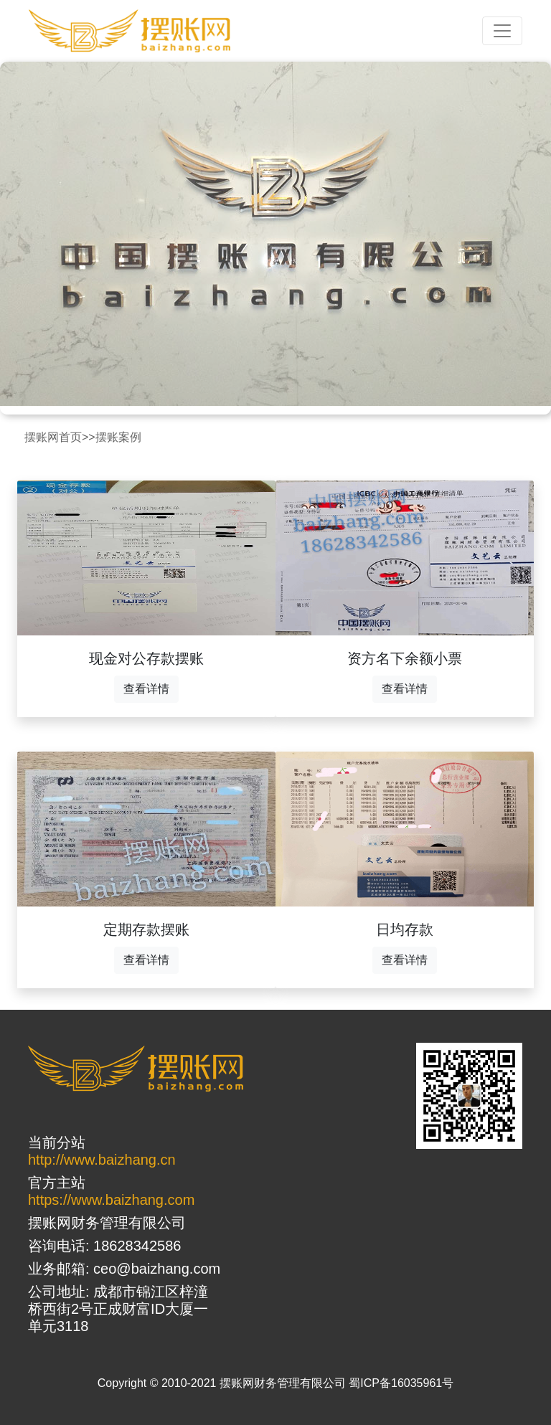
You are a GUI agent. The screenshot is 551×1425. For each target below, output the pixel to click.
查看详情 (146, 689)
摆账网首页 (53, 437)
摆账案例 (118, 437)
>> (88, 437)
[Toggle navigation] (502, 30)
